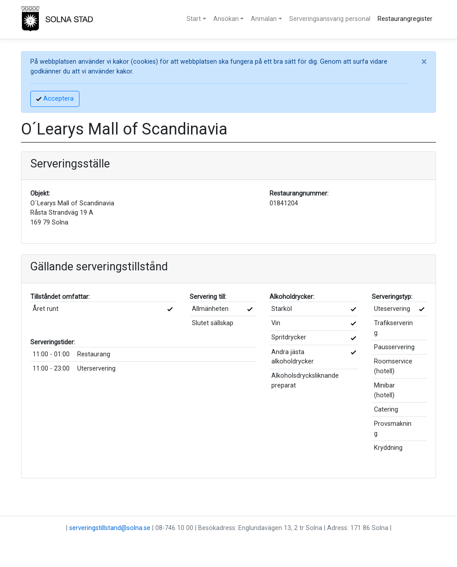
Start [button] (194, 19)
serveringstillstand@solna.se (109, 528)
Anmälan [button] (264, 19)
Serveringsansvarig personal (329, 19)
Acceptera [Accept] (55, 98)
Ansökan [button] (226, 19)
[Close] (424, 62)
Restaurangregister (405, 19)
